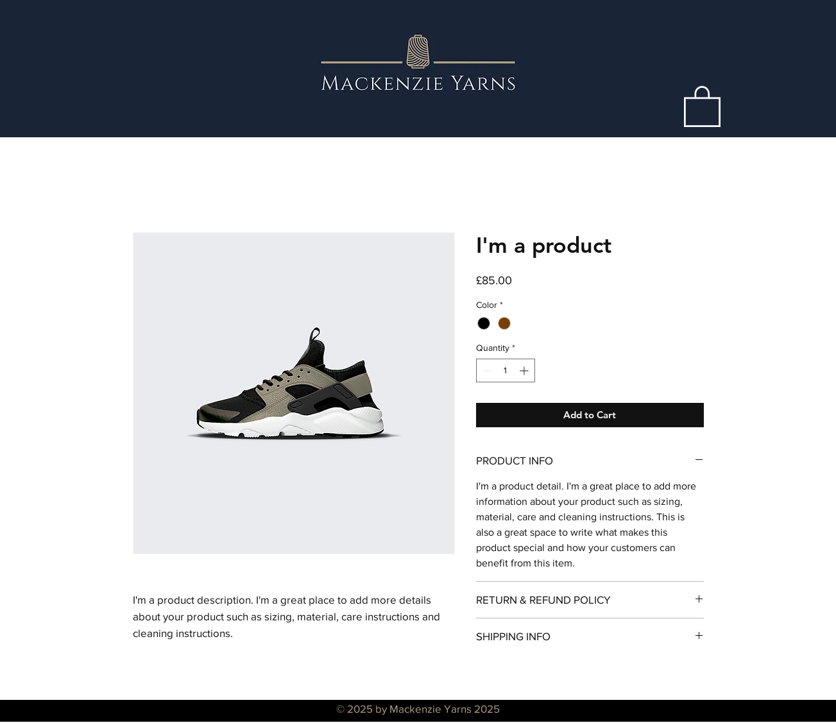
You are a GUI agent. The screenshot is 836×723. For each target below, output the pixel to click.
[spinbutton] (505, 370)
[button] (702, 105)
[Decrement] (486, 370)
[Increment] (525, 370)
